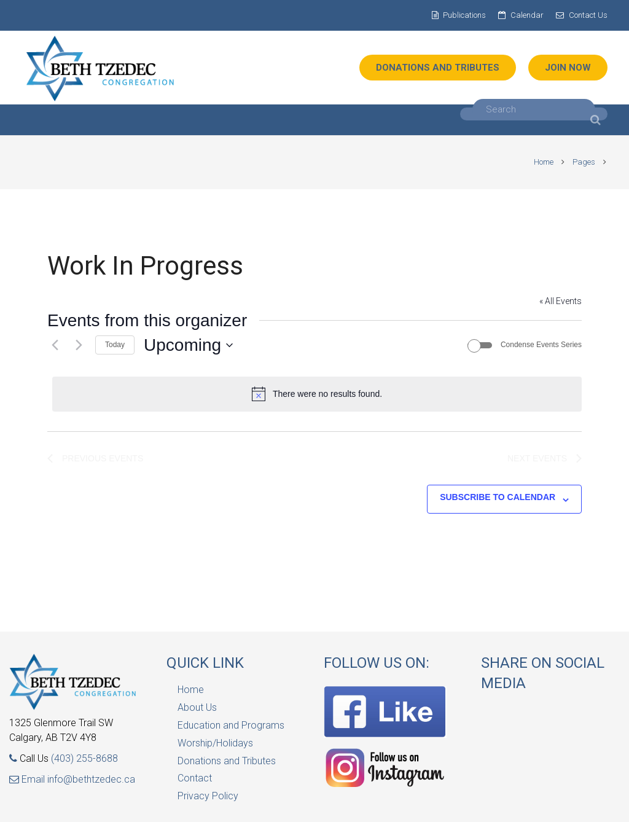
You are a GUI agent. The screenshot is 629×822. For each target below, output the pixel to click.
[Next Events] (78, 345)
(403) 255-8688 (84, 758)
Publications (464, 15)
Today (115, 344)
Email (28, 779)
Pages (579, 161)
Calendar (527, 15)
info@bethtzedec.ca (91, 779)
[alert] (317, 394)
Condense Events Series (541, 344)
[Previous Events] (54, 345)
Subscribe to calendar (497, 497)
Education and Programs (231, 725)
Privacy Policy (208, 796)
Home (539, 161)
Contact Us (588, 15)
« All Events (560, 301)
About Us (197, 707)
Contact (195, 778)
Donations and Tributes (227, 761)
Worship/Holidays (215, 743)
